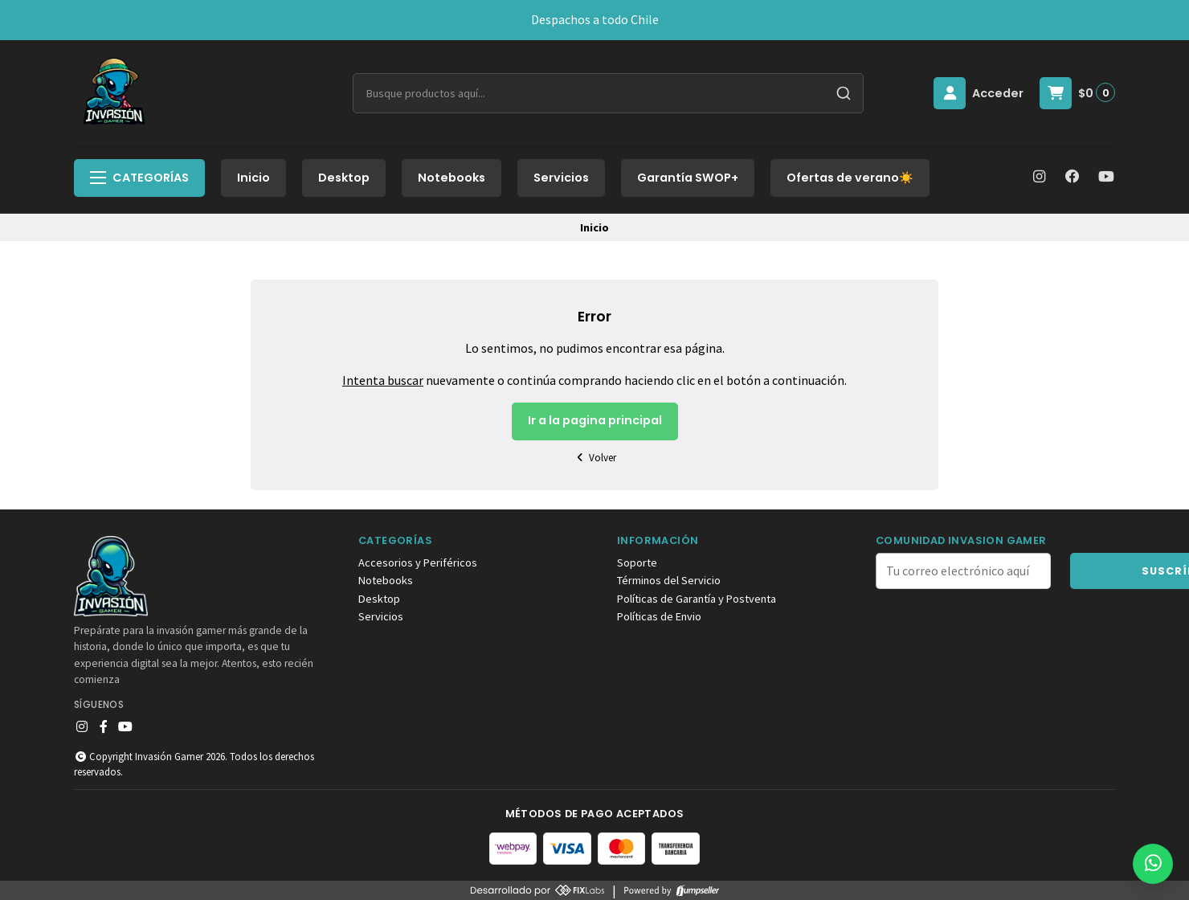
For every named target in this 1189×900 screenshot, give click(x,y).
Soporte (637, 562)
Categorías (139, 178)
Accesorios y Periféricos (417, 562)
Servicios (561, 178)
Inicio (253, 178)
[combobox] (608, 93)
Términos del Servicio (669, 580)
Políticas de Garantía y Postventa (696, 598)
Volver (594, 457)
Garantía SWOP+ (687, 178)
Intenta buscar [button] (382, 380)
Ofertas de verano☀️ (850, 178)
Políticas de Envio (659, 616)
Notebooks (451, 178)
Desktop (344, 178)
